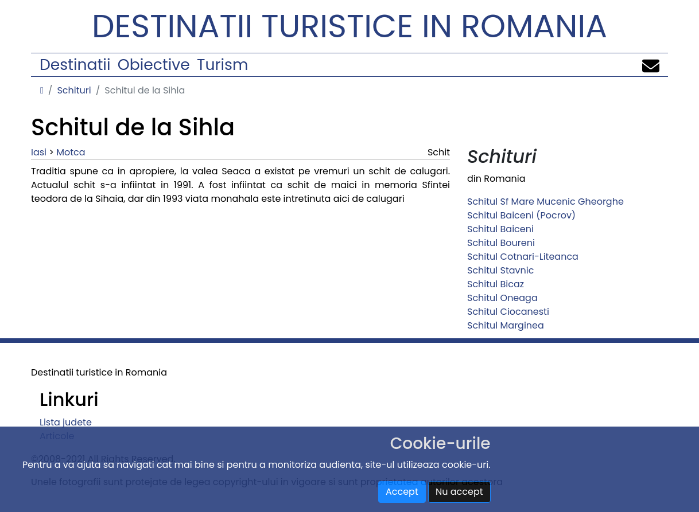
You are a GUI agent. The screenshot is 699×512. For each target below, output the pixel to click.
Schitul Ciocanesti (508, 311)
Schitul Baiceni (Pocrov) (521, 215)
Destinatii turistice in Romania (349, 26)
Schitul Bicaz (495, 284)
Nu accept (459, 491)
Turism (222, 64)
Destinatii (75, 64)
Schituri (74, 90)
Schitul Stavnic (500, 270)
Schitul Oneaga (502, 297)
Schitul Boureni (501, 242)
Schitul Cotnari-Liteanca (522, 256)
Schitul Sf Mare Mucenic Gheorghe (545, 201)
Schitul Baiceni (500, 229)
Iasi (38, 152)
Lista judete (66, 422)
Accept (402, 491)
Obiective (154, 64)
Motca (70, 152)
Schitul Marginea (505, 325)
